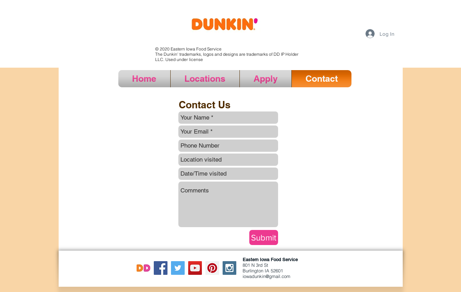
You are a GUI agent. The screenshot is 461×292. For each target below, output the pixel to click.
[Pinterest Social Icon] (212, 268)
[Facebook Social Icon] (160, 268)
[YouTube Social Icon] (195, 268)
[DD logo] (143, 268)
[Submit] (263, 237)
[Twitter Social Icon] (178, 268)
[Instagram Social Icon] (229, 268)
